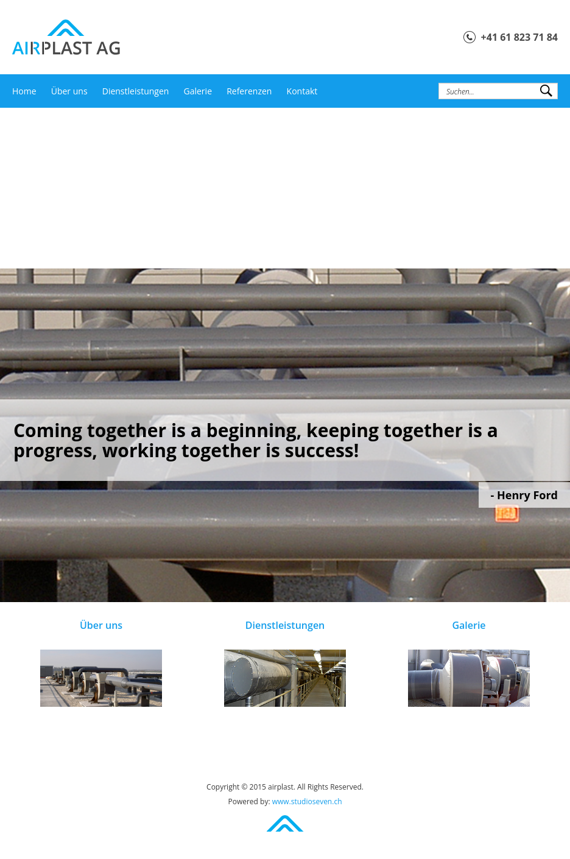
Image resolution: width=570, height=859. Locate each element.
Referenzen (249, 91)
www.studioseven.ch (307, 801)
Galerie (198, 91)
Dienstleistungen (135, 91)
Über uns (69, 91)
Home (24, 91)
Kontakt (302, 91)
